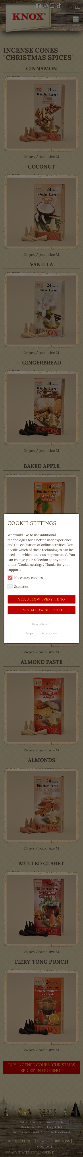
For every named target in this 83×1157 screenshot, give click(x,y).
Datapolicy (48, 633)
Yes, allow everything (41, 599)
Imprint (32, 633)
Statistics (18, 586)
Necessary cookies (25, 577)
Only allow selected (42, 610)
